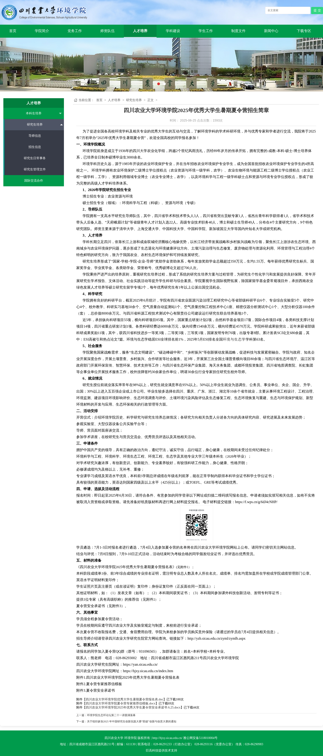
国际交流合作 (33, 180)
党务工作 (75, 31)
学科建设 (173, 31)
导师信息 (34, 135)
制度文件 (238, 31)
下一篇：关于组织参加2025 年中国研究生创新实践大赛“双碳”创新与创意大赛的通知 (126, 721)
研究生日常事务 (35, 158)
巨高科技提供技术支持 (161, 750)
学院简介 (42, 31)
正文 (150, 100)
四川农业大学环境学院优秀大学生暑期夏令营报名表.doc (124, 699)
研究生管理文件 (35, 169)
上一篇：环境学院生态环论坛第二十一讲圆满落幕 (105, 715)
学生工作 (206, 31)
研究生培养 (45, 124)
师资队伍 (107, 31)
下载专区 (304, 31)
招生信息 (34, 147)
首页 (12, 31)
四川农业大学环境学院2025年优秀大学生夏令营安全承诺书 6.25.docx (133, 707)
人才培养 (140, 31)
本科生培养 (44, 113)
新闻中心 (271, 31)
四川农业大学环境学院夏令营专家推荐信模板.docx (120, 703)
